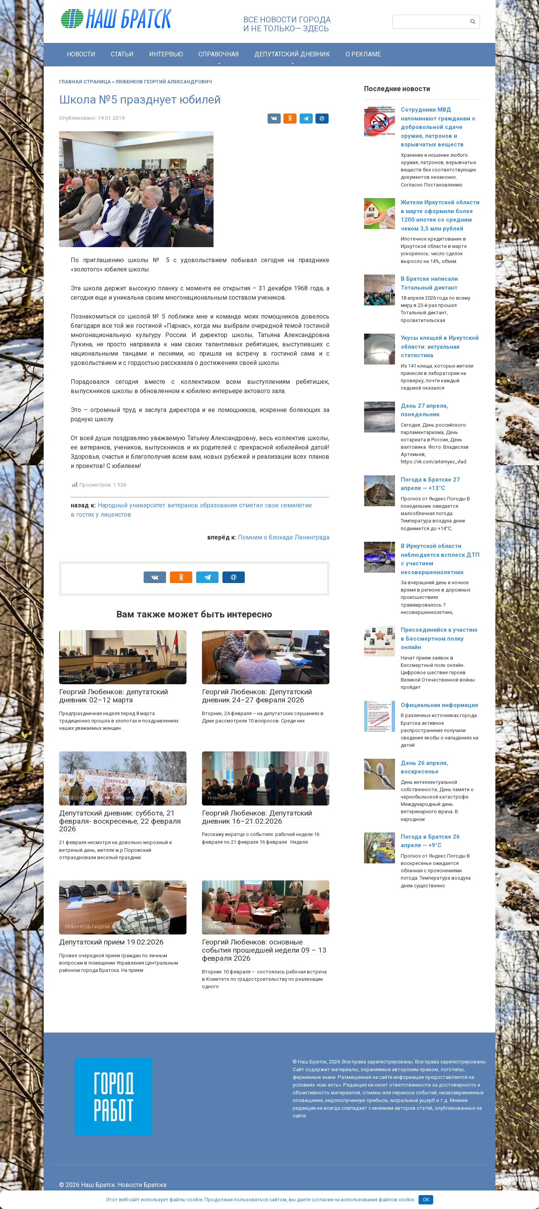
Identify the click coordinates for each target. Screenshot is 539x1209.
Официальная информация (439, 705)
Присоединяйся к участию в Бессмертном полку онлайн (439, 638)
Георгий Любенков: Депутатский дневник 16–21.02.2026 (257, 817)
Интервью (166, 54)
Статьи (122, 54)
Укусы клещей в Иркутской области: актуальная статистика (440, 346)
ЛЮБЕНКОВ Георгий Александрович (163, 82)
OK (426, 1199)
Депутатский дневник (292, 54)
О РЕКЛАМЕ (363, 54)
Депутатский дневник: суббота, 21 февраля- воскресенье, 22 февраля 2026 (120, 821)
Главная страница (85, 82)
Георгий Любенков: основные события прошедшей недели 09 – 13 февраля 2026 (264, 950)
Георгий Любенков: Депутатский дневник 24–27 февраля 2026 (257, 695)
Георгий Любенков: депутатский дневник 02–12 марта (113, 695)
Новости (81, 54)
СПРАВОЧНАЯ (218, 54)
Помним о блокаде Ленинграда (283, 537)
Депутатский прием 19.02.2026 (111, 942)
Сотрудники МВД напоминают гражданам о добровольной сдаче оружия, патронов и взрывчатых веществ (438, 127)
